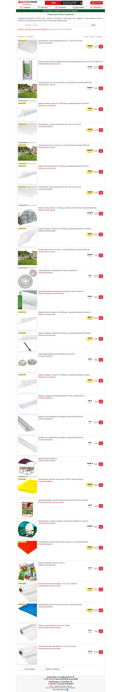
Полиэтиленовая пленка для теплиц (49, 63)
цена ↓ (92, 37)
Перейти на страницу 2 (53, 669)
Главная (25, 7)
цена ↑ (86, 37)
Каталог (43, 7)
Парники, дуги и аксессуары (46, 105)
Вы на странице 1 (30, 669)
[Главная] (27, 2)
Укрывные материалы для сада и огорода (51, 293)
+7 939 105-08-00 (49, 679)
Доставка (78, 7)
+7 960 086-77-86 (54, 684)
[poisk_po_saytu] (56, 25)
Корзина (60, 7)
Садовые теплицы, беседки (46, 84)
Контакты (96, 7)
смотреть (74, 11)
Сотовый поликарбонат (45, 43)
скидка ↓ (99, 37)
